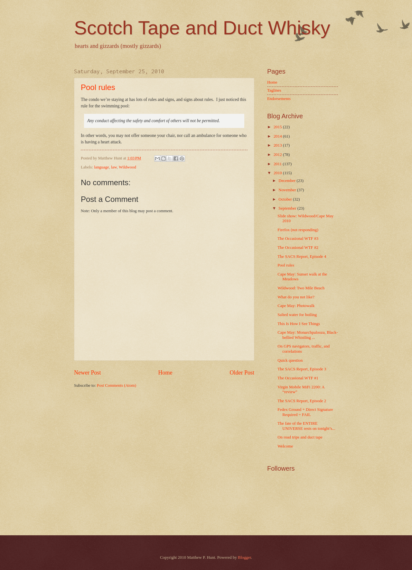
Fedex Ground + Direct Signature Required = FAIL (305, 412)
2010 (278, 173)
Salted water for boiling (297, 314)
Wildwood (127, 167)
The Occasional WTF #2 (297, 247)
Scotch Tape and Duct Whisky (202, 28)
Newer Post (87, 372)
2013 (278, 145)
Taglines (274, 90)
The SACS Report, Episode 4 (301, 256)
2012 (278, 154)
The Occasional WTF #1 (297, 378)
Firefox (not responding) (297, 230)
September (287, 208)
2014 (278, 136)
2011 (278, 164)
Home (165, 372)
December (287, 180)
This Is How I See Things (298, 323)
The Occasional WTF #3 (297, 238)
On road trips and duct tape (300, 437)
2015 (278, 127)
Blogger (244, 557)
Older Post (241, 372)
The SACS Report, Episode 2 (301, 401)
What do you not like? (295, 297)
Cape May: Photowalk (295, 305)
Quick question (290, 360)
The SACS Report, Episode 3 (301, 369)
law (114, 167)
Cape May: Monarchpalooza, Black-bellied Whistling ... (307, 334)
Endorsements (279, 98)
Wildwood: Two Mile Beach (300, 288)
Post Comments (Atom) (116, 385)
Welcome (285, 446)
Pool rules (98, 87)
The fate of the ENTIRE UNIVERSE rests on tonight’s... (306, 425)
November (287, 190)
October (285, 199)
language (101, 167)
